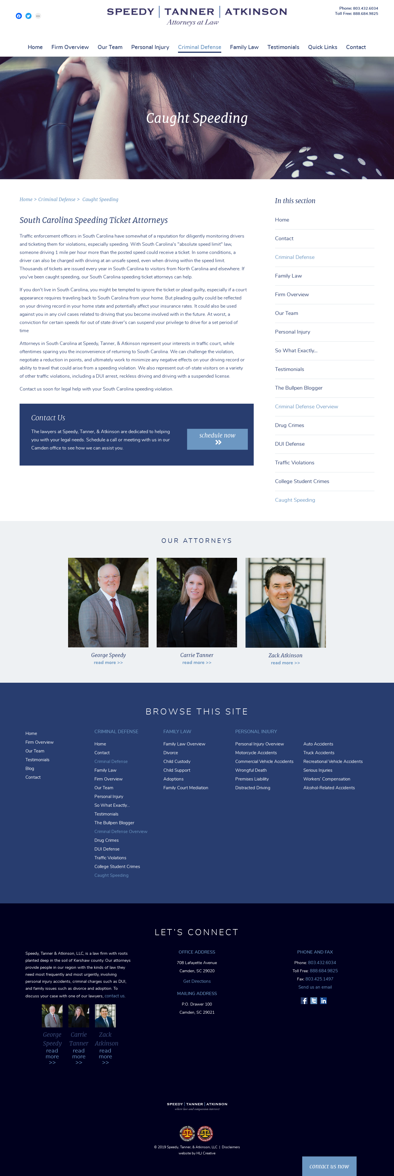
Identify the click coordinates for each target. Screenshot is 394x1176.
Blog (29, 768)
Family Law (244, 47)
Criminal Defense (199, 47)
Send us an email (315, 987)
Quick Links (322, 47)
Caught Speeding (100, 199)
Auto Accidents (318, 744)
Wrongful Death (251, 770)
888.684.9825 (365, 14)
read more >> (108, 662)
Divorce (170, 753)
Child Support (176, 770)
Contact (356, 47)
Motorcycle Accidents (256, 753)
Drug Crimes (289, 425)
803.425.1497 (319, 979)
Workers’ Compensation (326, 779)
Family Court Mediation (185, 788)
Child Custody (177, 761)
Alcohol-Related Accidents (329, 788)
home (26, 199)
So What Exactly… (296, 350)
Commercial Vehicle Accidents (264, 761)
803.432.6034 (365, 9)
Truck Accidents (318, 753)
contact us (115, 996)
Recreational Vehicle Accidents (333, 761)
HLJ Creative (205, 1153)
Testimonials (283, 47)
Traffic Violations (294, 463)
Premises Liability (252, 779)
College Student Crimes (302, 481)
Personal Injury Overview (259, 744)
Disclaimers (231, 1147)
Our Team (110, 47)
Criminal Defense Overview (306, 407)
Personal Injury (150, 47)
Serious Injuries (317, 770)
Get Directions (197, 981)
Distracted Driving (252, 788)
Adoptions (173, 779)
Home (35, 47)
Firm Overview (70, 47)
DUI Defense (290, 444)
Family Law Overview (184, 744)
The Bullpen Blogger (298, 388)
